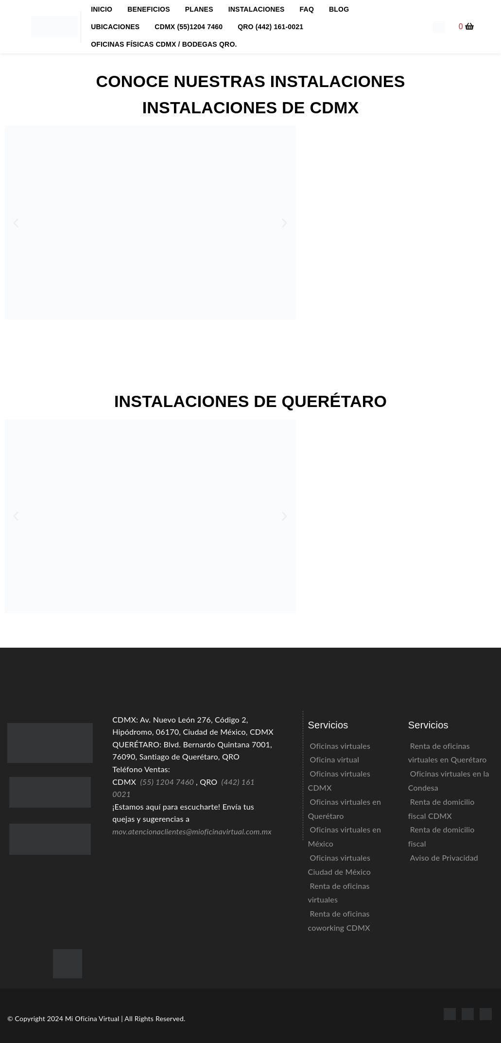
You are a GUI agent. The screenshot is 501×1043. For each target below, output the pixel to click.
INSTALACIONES (256, 9)
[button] (466, 26)
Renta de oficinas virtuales (339, 892)
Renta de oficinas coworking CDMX (339, 920)
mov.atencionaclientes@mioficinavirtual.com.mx (192, 831)
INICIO (101, 9)
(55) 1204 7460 (167, 781)
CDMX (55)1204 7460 (189, 27)
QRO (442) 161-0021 (270, 27)
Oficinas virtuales (340, 745)
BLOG (339, 9)
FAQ (307, 9)
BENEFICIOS (148, 9)
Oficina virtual (335, 759)
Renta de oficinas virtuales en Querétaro (447, 752)
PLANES (199, 9)
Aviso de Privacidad (444, 857)
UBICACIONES (115, 27)
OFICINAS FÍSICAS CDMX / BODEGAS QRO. (164, 44)
